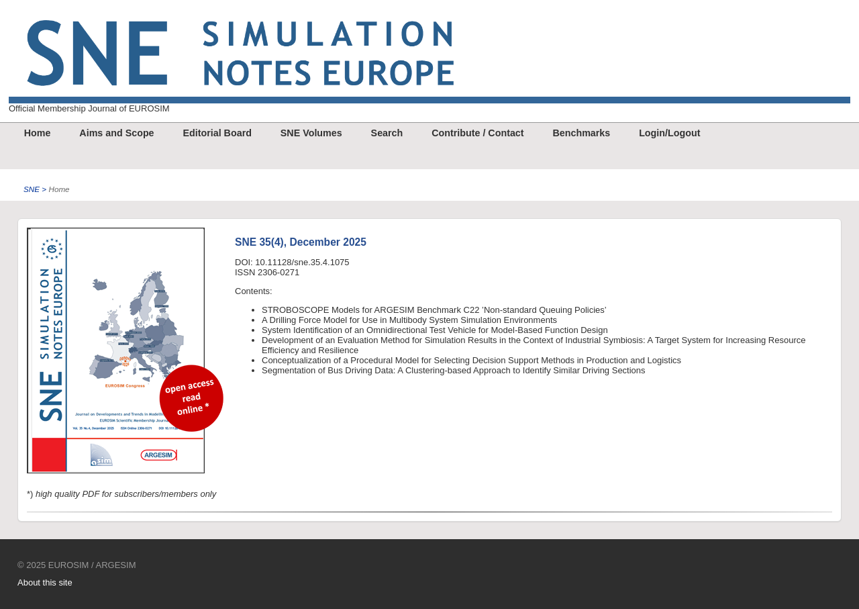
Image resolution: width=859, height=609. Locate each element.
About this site (44, 582)
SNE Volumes (311, 133)
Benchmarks (581, 133)
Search (387, 133)
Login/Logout (669, 133)
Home (37, 133)
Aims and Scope (116, 133)
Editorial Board (217, 133)
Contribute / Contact (477, 133)
